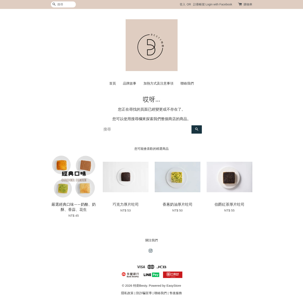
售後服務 (175, 293)
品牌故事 (129, 83)
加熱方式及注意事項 (158, 83)
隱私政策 (127, 293)
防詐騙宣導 (144, 293)
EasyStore (173, 285)
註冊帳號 (199, 4)
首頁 (112, 83)
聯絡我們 (187, 83)
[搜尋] (63, 4)
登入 (182, 4)
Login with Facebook (218, 4)
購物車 (248, 4)
